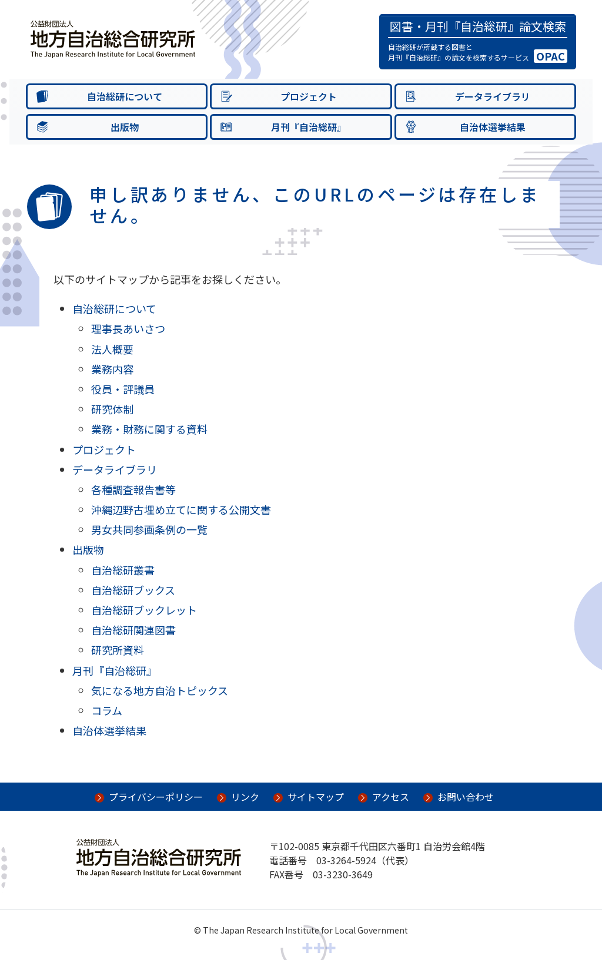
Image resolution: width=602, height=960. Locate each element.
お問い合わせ (465, 797)
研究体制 (112, 409)
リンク (245, 797)
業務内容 (112, 369)
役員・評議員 (123, 389)
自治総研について (114, 308)
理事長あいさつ (128, 328)
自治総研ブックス (133, 590)
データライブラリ (114, 469)
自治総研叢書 (123, 570)
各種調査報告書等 (133, 489)
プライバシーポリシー (156, 797)
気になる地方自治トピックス (159, 690)
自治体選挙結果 (109, 730)
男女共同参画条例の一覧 (149, 529)
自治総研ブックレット (144, 609)
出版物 (88, 549)
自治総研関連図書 (133, 629)
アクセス (390, 797)
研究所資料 (117, 649)
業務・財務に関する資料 (149, 429)
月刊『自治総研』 (114, 670)
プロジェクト (104, 449)
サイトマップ (315, 797)
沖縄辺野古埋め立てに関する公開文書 (181, 509)
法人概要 (112, 349)
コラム (106, 710)
